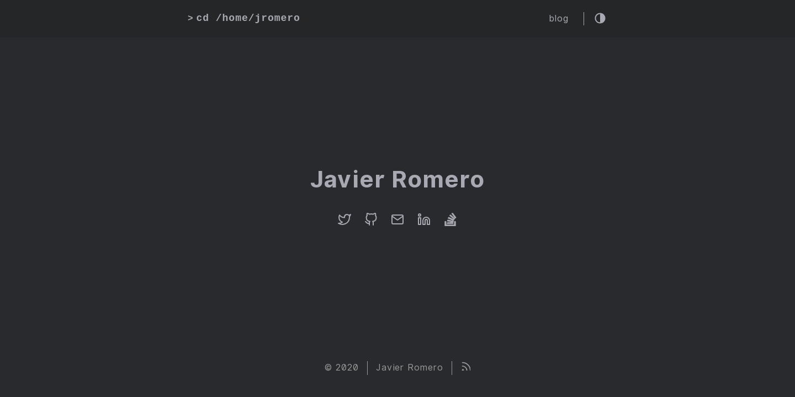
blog (559, 18)
